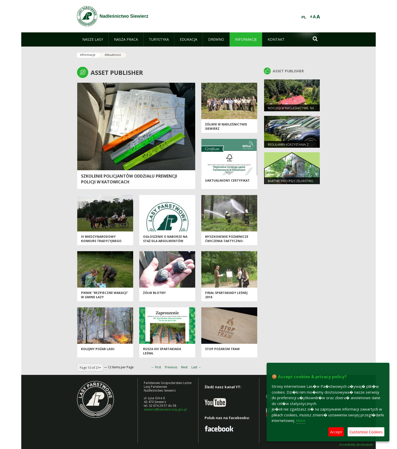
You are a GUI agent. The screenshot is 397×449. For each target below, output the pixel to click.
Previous (171, 367)
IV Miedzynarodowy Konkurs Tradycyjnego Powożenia (101, 241)
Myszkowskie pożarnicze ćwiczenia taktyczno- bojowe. (226, 241)
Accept (336, 431)
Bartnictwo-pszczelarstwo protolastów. (290, 183)
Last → (196, 367)
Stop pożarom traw (222, 349)
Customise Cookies (366, 431)
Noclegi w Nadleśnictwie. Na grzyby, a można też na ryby (291, 110)
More (300, 420)
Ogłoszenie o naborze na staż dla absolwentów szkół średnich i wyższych (166, 241)
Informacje (87, 55)
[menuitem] (92, 39)
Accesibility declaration (356, 444)
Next (184, 367)
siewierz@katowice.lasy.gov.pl (165, 409)
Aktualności (113, 55)
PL (304, 17)
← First (156, 367)
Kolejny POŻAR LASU (97, 349)
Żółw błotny (154, 293)
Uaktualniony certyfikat (227, 180)
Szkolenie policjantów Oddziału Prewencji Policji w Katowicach (129, 179)
